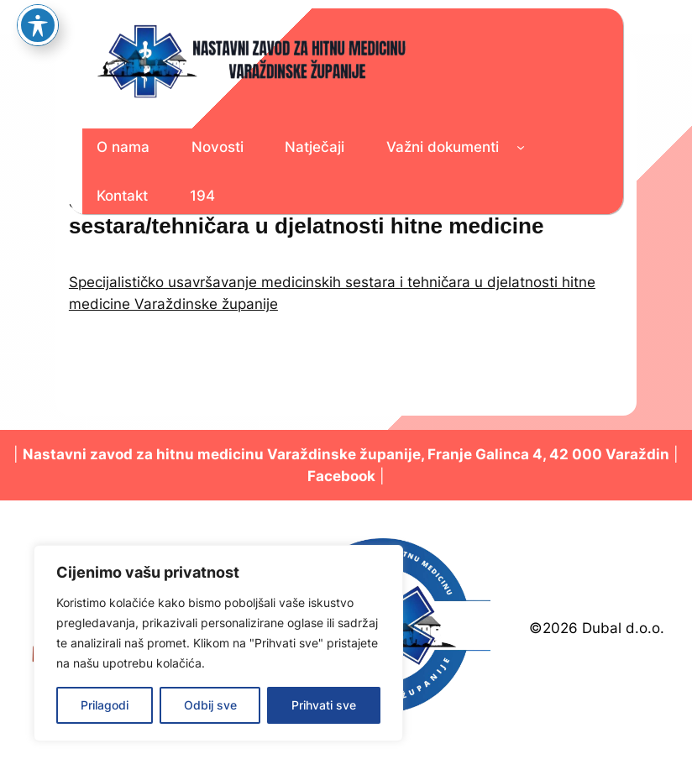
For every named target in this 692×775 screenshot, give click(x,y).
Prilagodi (104, 705)
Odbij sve (210, 705)
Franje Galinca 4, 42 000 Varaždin (548, 454)
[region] (218, 643)
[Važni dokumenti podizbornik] (520, 147)
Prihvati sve (323, 705)
